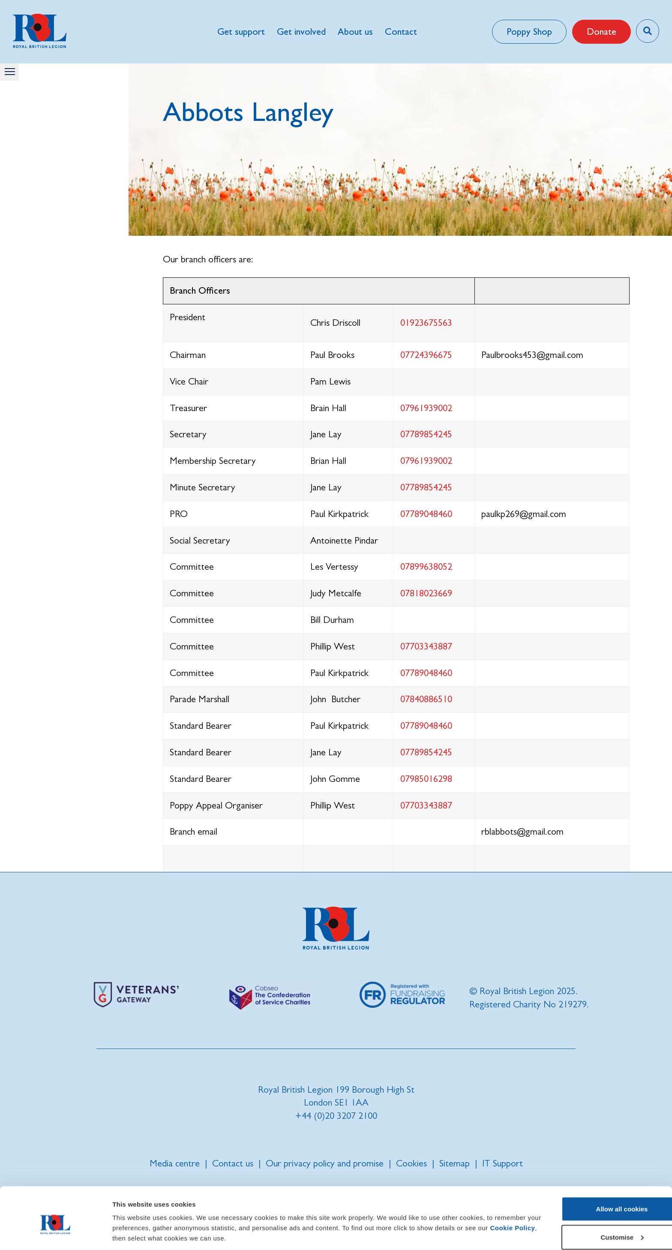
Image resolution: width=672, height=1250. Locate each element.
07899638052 (426, 566)
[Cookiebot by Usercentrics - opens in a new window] (55, 1233)
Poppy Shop (529, 31)
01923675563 (426, 322)
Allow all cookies (601, 1171)
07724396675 (426, 354)
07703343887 (426, 646)
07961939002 (426, 408)
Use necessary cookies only (600, 1227)
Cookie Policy (159, 1200)
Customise (600, 1199)
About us (354, 31)
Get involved (300, 31)
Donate (601, 31)
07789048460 (426, 513)
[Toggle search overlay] (647, 31)
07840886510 (426, 699)
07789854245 (426, 434)
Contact (400, 31)
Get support (240, 31)
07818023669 (426, 593)
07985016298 (426, 778)
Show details (132, 1223)
